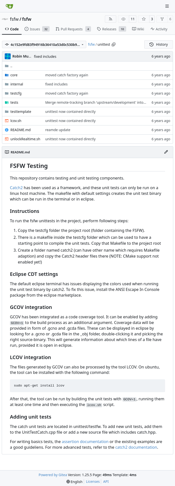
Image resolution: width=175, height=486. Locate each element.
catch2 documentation (136, 447)
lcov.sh (15, 120)
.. (8, 65)
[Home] (9, 6)
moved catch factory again (66, 75)
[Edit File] (166, 152)
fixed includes (45, 56)
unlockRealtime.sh (25, 139)
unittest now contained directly (70, 111)
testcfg (16, 93)
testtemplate (20, 111)
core (14, 75)
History (158, 44)
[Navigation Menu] (168, 6)
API (106, 481)
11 (133, 19)
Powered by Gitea (53, 474)
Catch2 (16, 187)
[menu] (74, 481)
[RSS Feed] (110, 19)
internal (16, 84)
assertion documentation (85, 441)
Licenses (93, 481)
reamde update (57, 129)
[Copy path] (113, 44)
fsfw (14, 19)
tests (14, 102)
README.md (20, 129)
